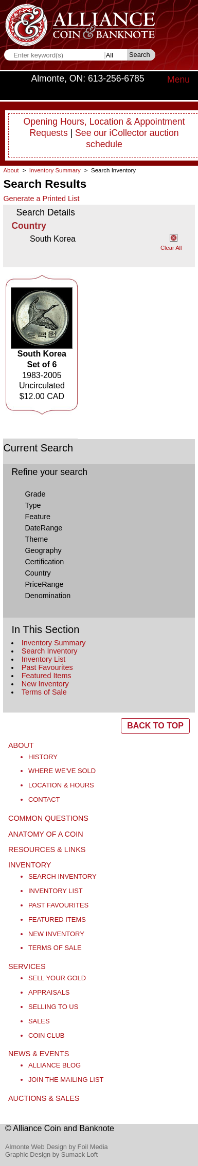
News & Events (38, 1054)
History (43, 757)
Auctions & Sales (43, 1098)
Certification (44, 562)
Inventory (29, 865)
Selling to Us (53, 1007)
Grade (35, 494)
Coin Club (46, 1035)
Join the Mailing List (66, 1079)
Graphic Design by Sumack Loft (51, 1154)
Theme (36, 539)
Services (27, 966)
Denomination (47, 595)
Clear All (171, 248)
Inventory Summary (54, 643)
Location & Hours (61, 785)
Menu (178, 79)
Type (33, 505)
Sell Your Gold (57, 978)
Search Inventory (50, 651)
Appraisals (49, 992)
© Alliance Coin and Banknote (59, 1128)
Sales (39, 1021)
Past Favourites (47, 667)
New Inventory (45, 684)
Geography (43, 550)
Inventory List (44, 659)
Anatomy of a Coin (45, 834)
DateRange (43, 528)
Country (37, 573)
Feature (37, 516)
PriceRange (44, 584)
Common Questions (48, 818)
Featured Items (46, 675)
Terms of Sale (44, 692)
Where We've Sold (62, 771)
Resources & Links (46, 849)
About (11, 170)
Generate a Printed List (41, 198)
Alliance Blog (54, 1065)
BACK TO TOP (155, 725)
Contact (44, 799)
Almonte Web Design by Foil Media (56, 1147)
